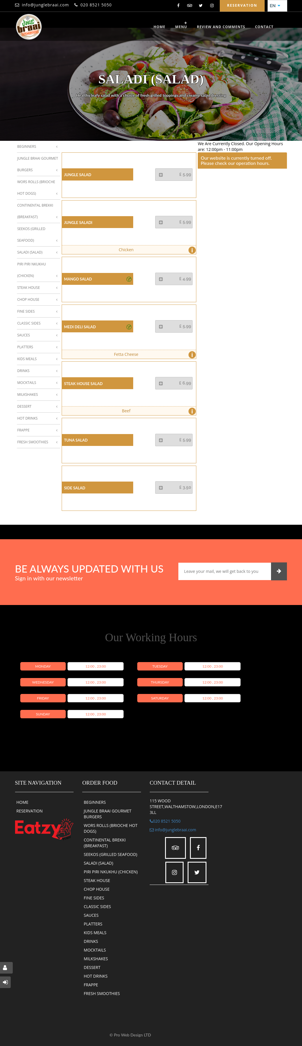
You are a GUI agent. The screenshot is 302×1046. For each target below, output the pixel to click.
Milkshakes (27, 394)
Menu (181, 26)
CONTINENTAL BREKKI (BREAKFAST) (105, 842)
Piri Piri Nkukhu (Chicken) (31, 270)
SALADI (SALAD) (98, 863)
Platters (25, 347)
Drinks (23, 370)
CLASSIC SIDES (97, 906)
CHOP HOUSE (96, 889)
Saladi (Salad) (30, 252)
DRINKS (91, 941)
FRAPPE (91, 984)
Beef (157, 411)
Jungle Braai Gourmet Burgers (37, 164)
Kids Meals (27, 358)
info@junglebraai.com (45, 5)
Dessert (24, 406)
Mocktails (26, 382)
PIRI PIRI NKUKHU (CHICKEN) (111, 871)
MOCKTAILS (95, 950)
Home (159, 26)
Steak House (28, 287)
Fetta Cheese (153, 355)
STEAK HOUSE (97, 880)
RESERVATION (30, 811)
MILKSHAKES (96, 958)
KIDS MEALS (95, 932)
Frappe (23, 430)
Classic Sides (29, 323)
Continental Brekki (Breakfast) (35, 211)
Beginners (26, 146)
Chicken (156, 250)
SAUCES (91, 915)
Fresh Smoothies (32, 442)
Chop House (28, 299)
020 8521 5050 (96, 5)
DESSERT (92, 967)
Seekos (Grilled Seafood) (31, 234)
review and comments (221, 26)
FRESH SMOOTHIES (102, 993)
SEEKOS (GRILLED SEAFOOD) (110, 854)
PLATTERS (93, 924)
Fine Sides (26, 311)
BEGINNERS (95, 802)
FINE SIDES (94, 898)
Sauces (23, 335)
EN (275, 5)
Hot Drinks (27, 418)
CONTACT (264, 26)
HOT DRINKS (95, 976)
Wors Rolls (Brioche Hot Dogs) (36, 187)
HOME (23, 802)
